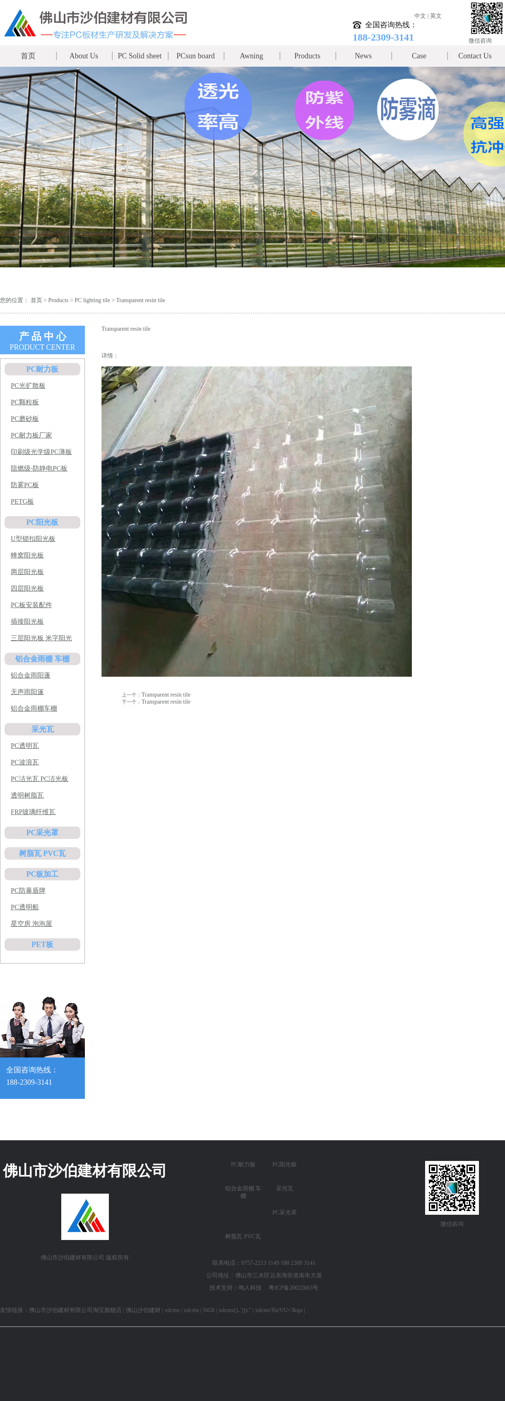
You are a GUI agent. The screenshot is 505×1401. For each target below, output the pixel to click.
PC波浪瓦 (25, 762)
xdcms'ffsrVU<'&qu (279, 1310)
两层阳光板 (27, 571)
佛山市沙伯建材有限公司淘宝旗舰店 (75, 1310)
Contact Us (475, 56)
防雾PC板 (25, 484)
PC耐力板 (42, 369)
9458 (208, 1310)
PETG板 (22, 501)
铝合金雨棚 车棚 (42, 659)
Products (307, 56)
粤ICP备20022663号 (293, 1288)
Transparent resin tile (140, 300)
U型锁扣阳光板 (33, 538)
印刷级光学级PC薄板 (41, 451)
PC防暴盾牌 (28, 890)
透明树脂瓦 (27, 795)
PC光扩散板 (28, 385)
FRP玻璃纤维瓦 (33, 811)
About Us (84, 56)
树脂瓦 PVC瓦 (42, 853)
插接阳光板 (27, 621)
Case (419, 56)
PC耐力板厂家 (31, 435)
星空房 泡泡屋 (31, 923)
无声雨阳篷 (27, 691)
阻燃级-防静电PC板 (39, 468)
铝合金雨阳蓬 (30, 675)
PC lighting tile (92, 300)
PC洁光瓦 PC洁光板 (39, 778)
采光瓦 (42, 729)
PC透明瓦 (25, 745)
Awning (251, 56)
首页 (28, 56)
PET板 (42, 944)
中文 (420, 16)
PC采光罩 (42, 833)
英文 (436, 16)
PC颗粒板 (25, 402)
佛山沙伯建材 (143, 1310)
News (363, 56)
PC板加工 (42, 874)
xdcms (172, 1310)
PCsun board (195, 56)
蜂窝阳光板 (27, 555)
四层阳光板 (27, 588)
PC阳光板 (42, 522)
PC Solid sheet (139, 56)
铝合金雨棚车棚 (34, 708)
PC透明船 (25, 907)
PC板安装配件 (31, 604)
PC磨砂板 (25, 418)
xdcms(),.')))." (235, 1310)
